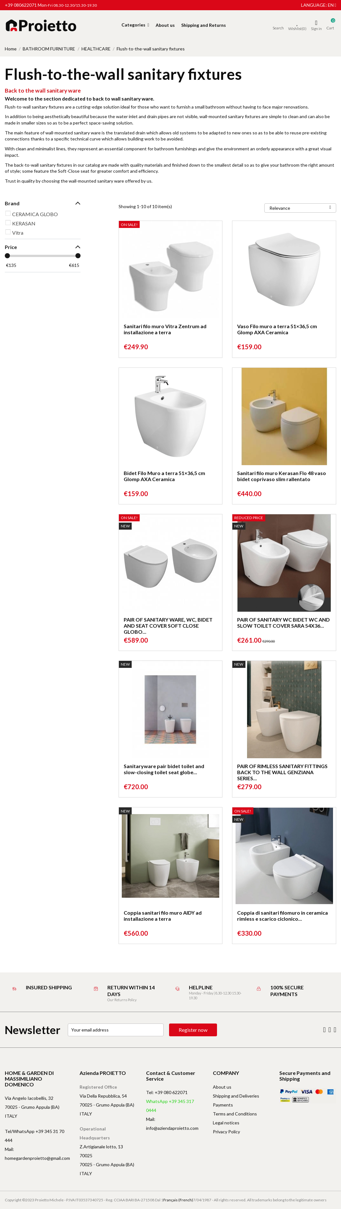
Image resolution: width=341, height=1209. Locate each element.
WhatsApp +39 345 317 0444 (170, 1106)
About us (222, 1087)
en (332, 5)
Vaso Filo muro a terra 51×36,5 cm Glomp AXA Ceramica (277, 329)
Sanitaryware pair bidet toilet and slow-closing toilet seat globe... (164, 769)
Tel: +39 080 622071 (167, 1092)
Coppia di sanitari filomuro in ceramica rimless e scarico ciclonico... (282, 916)
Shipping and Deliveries (236, 1096)
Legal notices (226, 1122)
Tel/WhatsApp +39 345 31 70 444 (34, 1136)
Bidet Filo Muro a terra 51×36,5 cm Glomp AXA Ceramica (164, 476)
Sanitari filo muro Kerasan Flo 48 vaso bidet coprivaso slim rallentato (281, 476)
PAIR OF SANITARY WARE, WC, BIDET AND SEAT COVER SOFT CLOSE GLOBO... (168, 625)
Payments (223, 1104)
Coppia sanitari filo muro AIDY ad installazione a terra (163, 916)
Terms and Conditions (235, 1113)
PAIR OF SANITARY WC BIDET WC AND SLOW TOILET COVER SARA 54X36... (283, 622)
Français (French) (178, 1200)
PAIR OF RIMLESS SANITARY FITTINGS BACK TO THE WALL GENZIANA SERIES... (282, 772)
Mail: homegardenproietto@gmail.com (37, 1153)
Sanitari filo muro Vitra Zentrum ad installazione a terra (165, 329)
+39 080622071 (21, 5)
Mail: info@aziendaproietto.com (172, 1123)
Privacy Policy (226, 1131)
